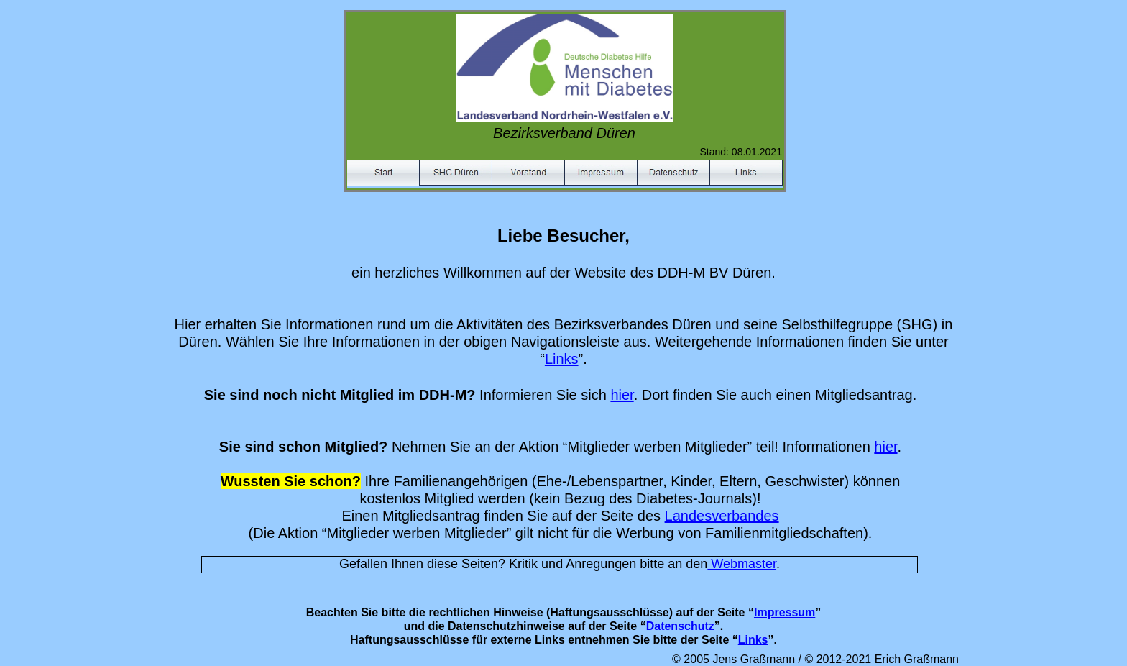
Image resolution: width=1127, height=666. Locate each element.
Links (562, 359)
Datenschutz (680, 626)
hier (621, 395)
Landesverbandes (722, 516)
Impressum (784, 612)
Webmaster (741, 564)
